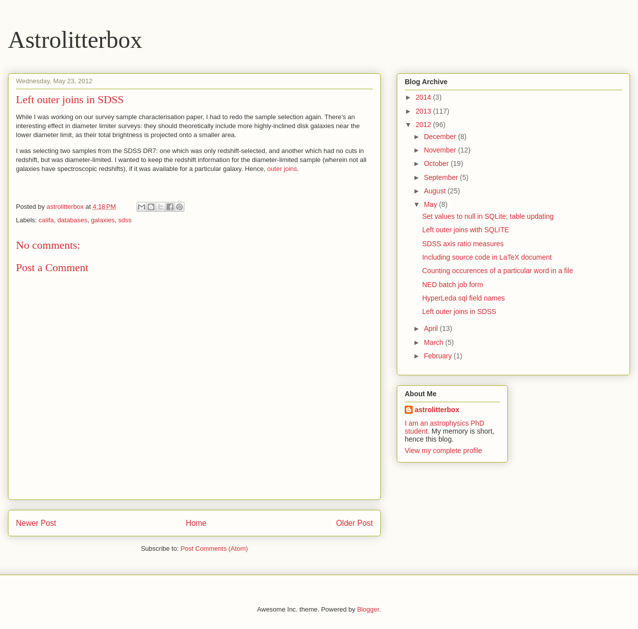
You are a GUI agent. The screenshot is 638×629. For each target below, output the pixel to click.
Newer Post (36, 523)
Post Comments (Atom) (214, 548)
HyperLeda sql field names (463, 298)
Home (196, 523)
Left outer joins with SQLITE (465, 230)
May (431, 204)
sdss (125, 220)
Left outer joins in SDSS (459, 311)
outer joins (282, 168)
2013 (424, 111)
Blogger (368, 609)
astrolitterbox (437, 410)
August (435, 191)
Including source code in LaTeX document (487, 257)
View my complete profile (443, 451)
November (441, 150)
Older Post (354, 523)
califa (46, 220)
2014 (424, 97)
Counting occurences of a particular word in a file (497, 271)
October (437, 163)
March (434, 342)
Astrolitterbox (75, 39)
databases (72, 220)
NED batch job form (452, 285)
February (439, 356)
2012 (424, 125)
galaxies (103, 220)
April (432, 328)
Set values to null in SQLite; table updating (488, 216)
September (442, 177)
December (441, 137)
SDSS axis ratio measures (462, 244)
